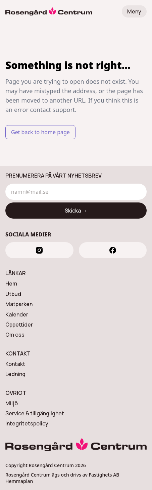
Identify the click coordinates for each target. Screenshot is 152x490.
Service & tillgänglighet (34, 413)
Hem (11, 283)
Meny (134, 11)
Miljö (11, 403)
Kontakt (15, 364)
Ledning (15, 374)
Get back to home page (40, 132)
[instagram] (39, 250)
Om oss (14, 334)
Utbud (13, 294)
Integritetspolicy (26, 423)
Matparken (19, 304)
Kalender (16, 314)
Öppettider (19, 324)
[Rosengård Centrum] (48, 11)
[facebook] (113, 250)
